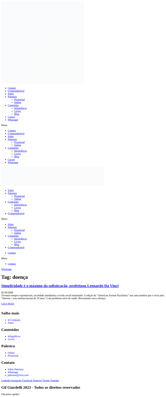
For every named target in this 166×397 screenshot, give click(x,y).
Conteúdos (13, 105)
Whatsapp (13, 119)
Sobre (11, 93)
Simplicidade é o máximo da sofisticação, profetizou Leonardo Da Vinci (60, 286)
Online (17, 102)
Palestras (12, 96)
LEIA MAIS (7, 303)
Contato (12, 88)
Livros (17, 111)
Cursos (11, 116)
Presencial (19, 99)
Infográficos (20, 108)
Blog (16, 114)
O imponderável (16, 91)
